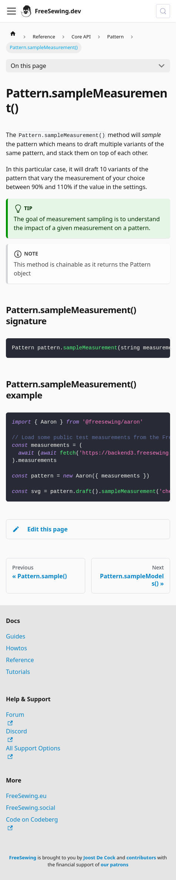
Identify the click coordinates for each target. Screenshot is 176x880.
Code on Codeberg (32, 823)
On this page (28, 66)
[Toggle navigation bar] (11, 11)
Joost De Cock (99, 857)
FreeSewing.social (30, 808)
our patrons (115, 864)
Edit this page (39, 529)
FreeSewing (22, 857)
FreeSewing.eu (26, 796)
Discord (16, 734)
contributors (141, 857)
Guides (15, 636)
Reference (20, 660)
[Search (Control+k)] (163, 11)
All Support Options (33, 751)
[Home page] (13, 33)
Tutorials (18, 672)
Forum (15, 718)
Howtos (16, 648)
